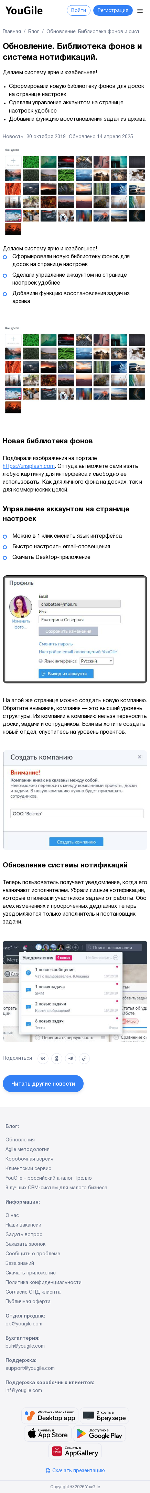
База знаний (20, 1264)
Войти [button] (78, 11)
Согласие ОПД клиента (33, 1293)
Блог (33, 32)
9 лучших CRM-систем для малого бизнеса (56, 1188)
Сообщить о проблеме (33, 1254)
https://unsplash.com (29, 466)
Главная (12, 32)
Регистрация (113, 11)
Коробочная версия (29, 1159)
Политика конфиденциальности (44, 1283)
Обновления (20, 1140)
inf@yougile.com (24, 1391)
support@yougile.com (30, 1369)
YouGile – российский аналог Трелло (49, 1179)
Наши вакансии (23, 1225)
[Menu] (140, 10)
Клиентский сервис (28, 1169)
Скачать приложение (31, 1273)
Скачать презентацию (75, 1471)
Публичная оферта (28, 1302)
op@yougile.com (24, 1324)
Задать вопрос (24, 1235)
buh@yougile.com (25, 1347)
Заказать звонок (25, 1245)
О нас (12, 1216)
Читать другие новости (43, 1084)
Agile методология (28, 1150)
